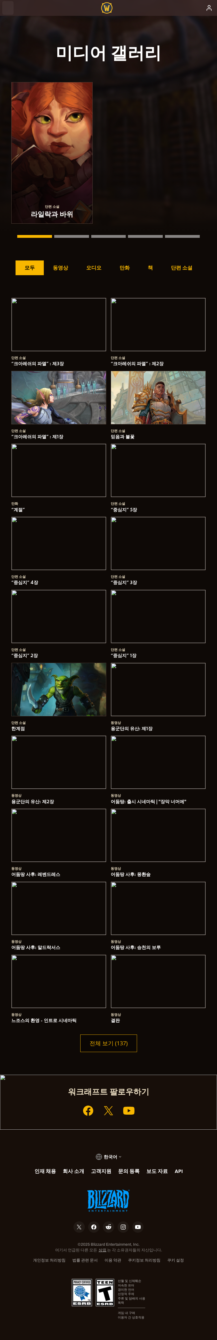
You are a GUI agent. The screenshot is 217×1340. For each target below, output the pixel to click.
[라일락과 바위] (34, 236)
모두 (30, 267)
